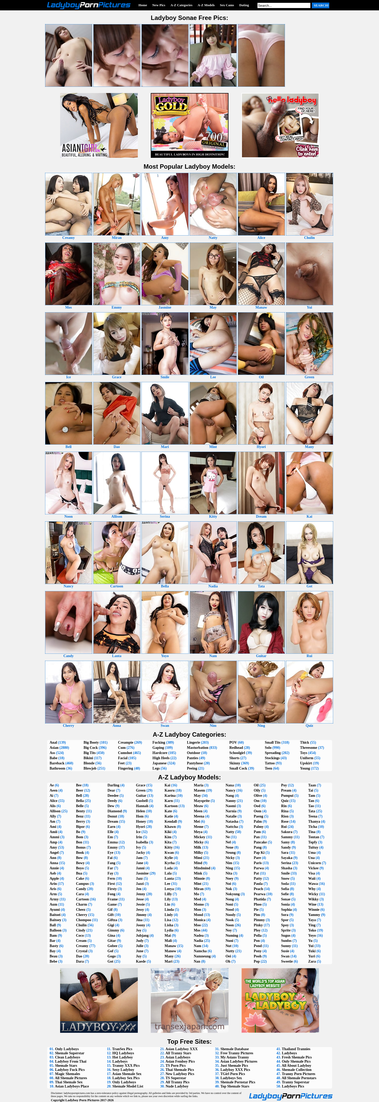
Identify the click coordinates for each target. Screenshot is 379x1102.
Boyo (80, 868)
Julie (140, 946)
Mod (197, 899)
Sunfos (286, 941)
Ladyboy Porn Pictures (82, 1100)
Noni (229, 904)
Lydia (169, 930)
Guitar (141, 796)
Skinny (234, 763)
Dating (244, 5)
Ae (52, 785)
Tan (311, 801)
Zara (312, 961)
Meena (199, 816)
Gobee (112, 946)
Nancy (230, 790)
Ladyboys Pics (293, 1086)
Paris (258, 863)
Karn (169, 801)
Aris (53, 889)
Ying (312, 925)
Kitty (169, 847)
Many (169, 956)
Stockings (272, 758)
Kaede (141, 961)
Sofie (285, 894)
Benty (80, 811)
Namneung (202, 956)
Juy (139, 956)
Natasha (232, 821)
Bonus (80, 847)
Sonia (285, 904)
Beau (54, 956)
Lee (167, 884)
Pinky (258, 925)
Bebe (54, 961)
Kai (167, 785)
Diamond (115, 811)
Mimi (198, 858)
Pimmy (259, 920)
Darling (113, 785)
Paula (258, 884)
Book (80, 853)
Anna (54, 863)
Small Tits (273, 742)
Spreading (273, 753)
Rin (284, 806)
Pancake (260, 842)
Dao (79, 956)
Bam (53, 935)
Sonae (285, 899)
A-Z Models (206, 5)
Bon (79, 842)
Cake (80, 878)
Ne (228, 837)
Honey (141, 821)
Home (143, 5)
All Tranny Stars (178, 1053)
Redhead (236, 748)
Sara (284, 853)
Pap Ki (259, 853)
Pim (257, 915)
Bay (53, 951)
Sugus (285, 935)
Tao (311, 806)
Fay (110, 873)
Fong (111, 894)
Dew (111, 806)
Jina (139, 920)
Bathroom (57, 768)
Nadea (199, 935)
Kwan (169, 853)
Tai (310, 790)
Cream (81, 941)
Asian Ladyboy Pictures (238, 1061)
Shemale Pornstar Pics (237, 1082)
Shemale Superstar (69, 1053)
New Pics (158, 5)
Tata (311, 811)
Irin (139, 837)
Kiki (168, 832)
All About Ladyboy (296, 1066)
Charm (81, 904)
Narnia (231, 811)
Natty (230, 832)
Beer (79, 790)
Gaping (158, 748)
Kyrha (170, 863)
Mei (197, 821)
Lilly (168, 894)
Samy (285, 842)
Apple (54, 878)
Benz (80, 816)
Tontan (313, 837)
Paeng (258, 816)
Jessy (140, 910)
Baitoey (55, 920)
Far (110, 868)
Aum (54, 904)
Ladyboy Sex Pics (126, 1078)
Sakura (286, 832)
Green (141, 790)
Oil (256, 785)
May (197, 796)
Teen (268, 768)
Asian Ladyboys (177, 1057)
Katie (169, 816)
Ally (53, 816)
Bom (79, 837)
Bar (52, 941)
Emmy (113, 847)
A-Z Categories (181, 5)
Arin (53, 884)
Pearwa (259, 894)
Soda (285, 884)
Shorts (234, 758)
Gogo (112, 956)
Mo (196, 894)
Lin (167, 904)
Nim (229, 863)
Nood (230, 910)
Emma (113, 842)
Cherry (81, 915)
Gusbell (142, 801)
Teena (312, 816)
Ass (52, 753)
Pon (257, 941)
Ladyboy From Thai (71, 1061)
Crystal (81, 951)
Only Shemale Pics (296, 1061)
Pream (286, 790)
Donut (112, 816)
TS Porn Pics (176, 1066)
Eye (110, 853)
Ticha (312, 827)
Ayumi (55, 910)
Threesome (308, 748)
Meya (198, 832)
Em (110, 837)
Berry (80, 821)
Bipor (80, 827)
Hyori (140, 827)
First (111, 884)
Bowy (80, 863)
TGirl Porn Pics (232, 1074)
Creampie (125, 742)
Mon (197, 910)
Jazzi (140, 884)
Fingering (125, 768)
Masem (199, 790)
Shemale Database (234, 1049)
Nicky (230, 858)
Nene (229, 847)
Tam (311, 796)
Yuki (312, 951)
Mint (198, 884)
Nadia (198, 941)
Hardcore (160, 753)
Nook (230, 920)
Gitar (112, 941)
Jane (139, 863)
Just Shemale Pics (234, 1066)
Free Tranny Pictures (236, 1053)
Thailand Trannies (296, 1049)
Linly (169, 915)
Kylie (169, 858)
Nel (228, 842)
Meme (198, 827)
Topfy (312, 842)
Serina (286, 863)
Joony (140, 925)
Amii (54, 832)
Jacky (140, 853)
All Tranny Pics (177, 1082)
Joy (138, 930)
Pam (257, 832)
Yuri (311, 956)
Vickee (313, 868)
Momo (199, 904)
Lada (169, 868)
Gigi (111, 925)
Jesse (140, 899)
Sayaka (286, 858)
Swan (285, 956)
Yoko (312, 930)
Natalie (231, 816)
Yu (310, 941)
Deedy (112, 801)
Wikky (313, 899)
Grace (141, 785)
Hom (140, 816)
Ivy (138, 847)
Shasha (286, 868)
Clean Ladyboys (67, 1057)
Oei (228, 956)
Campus (82, 884)
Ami (53, 827)
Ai (51, 796)
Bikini (88, 758)
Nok (229, 889)
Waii (312, 878)
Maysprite (202, 801)
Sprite (286, 930)
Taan (312, 785)
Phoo (257, 904)
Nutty (230, 951)
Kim (168, 837)
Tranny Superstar (296, 1082)
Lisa (168, 920)
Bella (80, 801)
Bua (79, 873)
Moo (197, 925)
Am (52, 821)
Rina (285, 811)
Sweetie (287, 961)
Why (312, 889)
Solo (268, 748)
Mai (168, 935)
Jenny (140, 894)
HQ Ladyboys (123, 1053)
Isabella (142, 842)
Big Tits (90, 753)
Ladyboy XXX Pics (235, 1070)
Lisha (169, 925)
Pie (256, 910)
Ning (229, 868)
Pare (257, 858)
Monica (199, 920)
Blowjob (90, 768)
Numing (232, 935)
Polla (257, 935)
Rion (285, 816)
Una (311, 858)
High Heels (161, 758)
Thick (304, 742)
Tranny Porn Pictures (298, 1074)
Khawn (170, 827)
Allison (55, 811)
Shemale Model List (127, 1086)
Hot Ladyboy (122, 1057)
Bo (78, 832)
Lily (168, 899)
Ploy (257, 930)
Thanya (314, 821)
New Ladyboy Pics (180, 1074)
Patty (258, 878)
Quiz (285, 801)
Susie (285, 951)
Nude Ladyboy (177, 1086)
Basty (54, 946)
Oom (257, 811)
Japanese (160, 763)
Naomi (231, 806)
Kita (168, 842)
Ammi (54, 837)
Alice (54, 801)
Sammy (287, 837)
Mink (198, 873)
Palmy (258, 827)
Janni (140, 868)
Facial (123, 758)
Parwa (259, 868)
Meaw (198, 806)
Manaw (170, 946)
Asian (54, 748)
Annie (54, 868)
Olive (258, 796)
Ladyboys (119, 1061)
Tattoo (270, 763)
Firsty (112, 889)
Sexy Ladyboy (123, 1070)
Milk (197, 847)
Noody (231, 915)
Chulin (81, 925)
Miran (199, 889)
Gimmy (113, 930)
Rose (285, 821)
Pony (257, 951)
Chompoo (83, 920)
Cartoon (82, 899)
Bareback (57, 763)
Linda (169, 910)
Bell (79, 796)
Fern (111, 878)
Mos (197, 930)
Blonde (89, 763)
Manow (170, 951)
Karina (170, 796)
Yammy (314, 915)
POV (233, 742)
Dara (80, 961)
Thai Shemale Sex (69, 1082)
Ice (138, 832)
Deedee (113, 796)
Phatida (260, 899)
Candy (81, 889)
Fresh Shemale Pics (297, 1057)
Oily (257, 790)
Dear (111, 790)
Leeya (169, 889)
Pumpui (287, 796)
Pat (256, 873)
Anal (53, 742)
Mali (168, 941)
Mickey (199, 837)
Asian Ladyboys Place (72, 1086)
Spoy (285, 925)
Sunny (286, 946)
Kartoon (171, 806)
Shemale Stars (66, 1066)
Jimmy (141, 915)
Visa (311, 873)
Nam (197, 946)
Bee (79, 785)
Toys (303, 753)
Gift (111, 915)
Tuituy (313, 847)
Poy (284, 785)
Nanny (231, 801)
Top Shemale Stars (234, 1086)
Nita (229, 873)
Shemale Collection (297, 1070)
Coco (80, 935)
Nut (229, 946)
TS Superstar (176, 1078)
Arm (53, 894)
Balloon (56, 930)
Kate (168, 811)
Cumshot (125, 753)
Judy (140, 941)
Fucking (159, 742)
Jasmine (142, 873)
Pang (257, 847)
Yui (311, 946)
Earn (111, 827)
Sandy (286, 847)
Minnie (199, 878)
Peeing (192, 768)
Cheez (80, 910)
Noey (229, 878)
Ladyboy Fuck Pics (70, 1070)
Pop (257, 961)
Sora (284, 915)
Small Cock (238, 768)
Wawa (313, 884)
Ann (53, 858)
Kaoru (170, 790)
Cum (122, 748)
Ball (53, 925)
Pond (258, 946)
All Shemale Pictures (71, 1078)
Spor (285, 920)
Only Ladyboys (67, 1049)
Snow (285, 878)
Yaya (312, 920)
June (140, 951)
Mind (198, 863)
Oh (228, 961)
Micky (199, 842)
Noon (230, 925)
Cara (80, 894)
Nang (230, 796)
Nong (230, 899)
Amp (54, 842)
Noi (228, 884)
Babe (54, 758)
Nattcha (232, 827)
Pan (257, 837)
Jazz (139, 878)
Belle (80, 806)
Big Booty (91, 742)
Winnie (313, 910)
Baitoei (55, 915)
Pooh (257, 956)
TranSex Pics (122, 1049)
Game (112, 904)
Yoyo (312, 935)
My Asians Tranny (234, 1057)
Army (54, 899)
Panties (192, 758)
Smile (285, 873)
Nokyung (233, 894)
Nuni (229, 941)
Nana (230, 785)
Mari (168, 961)
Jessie (140, 904)
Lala (168, 873)
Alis (53, 806)
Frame (113, 899)
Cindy (80, 930)
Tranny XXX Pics (126, 1066)
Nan (197, 961)
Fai (110, 858)
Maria (198, 785)
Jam (139, 858)
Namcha (200, 951)
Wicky (313, 894)
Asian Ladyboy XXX (181, 1049)
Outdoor (193, 753)
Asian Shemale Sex (126, 1074)
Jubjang (142, 935)
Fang (111, 863)
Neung (231, 853)
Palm (258, 821)
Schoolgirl (237, 753)
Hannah (142, 806)
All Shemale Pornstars (299, 1078)
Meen (198, 811)
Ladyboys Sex (231, 1078)
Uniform (306, 758)
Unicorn (314, 863)
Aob (53, 873)
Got (110, 961)
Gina (111, 935)
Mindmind (202, 868)
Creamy (82, 946)
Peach (258, 889)
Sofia (285, 889)
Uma (312, 853)
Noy (229, 930)
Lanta (169, 878)
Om (257, 801)
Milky (198, 853)
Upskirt (306, 763)
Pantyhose (195, 763)
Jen (138, 889)
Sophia (286, 910)
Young (305, 768)
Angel (54, 853)
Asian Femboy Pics (180, 1061)
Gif (110, 910)
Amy (53, 847)
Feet (121, 763)
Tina (312, 832)
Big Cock (91, 748)
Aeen (54, 790)
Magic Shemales (67, 1074)
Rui (284, 827)
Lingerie (193, 742)
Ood (257, 806)
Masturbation (197, 748)
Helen (140, 811)
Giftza (112, 920)
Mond (198, 915)
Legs (156, 768)
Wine (312, 904)
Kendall (171, 821)
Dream (113, 821)
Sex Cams (227, 5)
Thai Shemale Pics (180, 1070)
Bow (79, 858)
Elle (110, 832)
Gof (110, 951)
